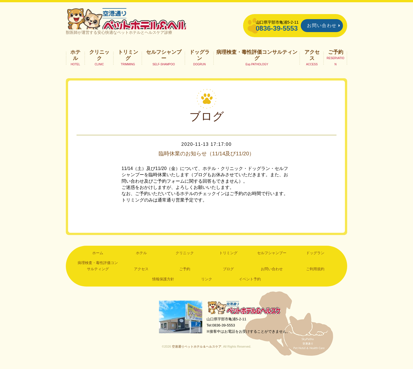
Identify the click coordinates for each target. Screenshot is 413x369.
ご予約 (335, 58)
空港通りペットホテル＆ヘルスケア (245, 313)
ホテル (75, 61)
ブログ (228, 275)
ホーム (97, 258)
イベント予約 (250, 285)
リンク (206, 285)
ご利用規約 (315, 275)
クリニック (99, 61)
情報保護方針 (163, 285)
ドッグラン (199, 61)
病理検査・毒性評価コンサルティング (256, 61)
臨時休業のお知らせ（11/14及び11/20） (206, 159)
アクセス (312, 61)
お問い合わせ (322, 25)
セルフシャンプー (163, 61)
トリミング (128, 61)
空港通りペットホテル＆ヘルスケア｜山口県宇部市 (141, 21)
